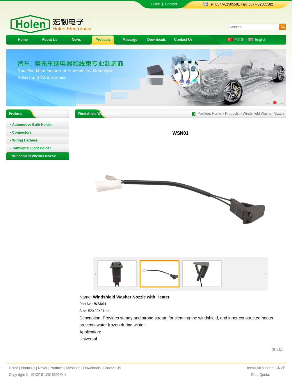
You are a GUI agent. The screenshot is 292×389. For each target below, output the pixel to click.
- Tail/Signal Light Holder (30, 148)
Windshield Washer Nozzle (263, 114)
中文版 (236, 40)
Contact (171, 4)
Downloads (156, 40)
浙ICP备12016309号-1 (48, 375)
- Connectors (21, 132)
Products (103, 40)
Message (129, 40)
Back (277, 350)
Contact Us (183, 40)
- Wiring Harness (24, 140)
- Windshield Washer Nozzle (33, 156)
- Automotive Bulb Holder (31, 125)
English (257, 40)
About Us (49, 40)
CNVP (280, 368)
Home (155, 4)
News (76, 40)
